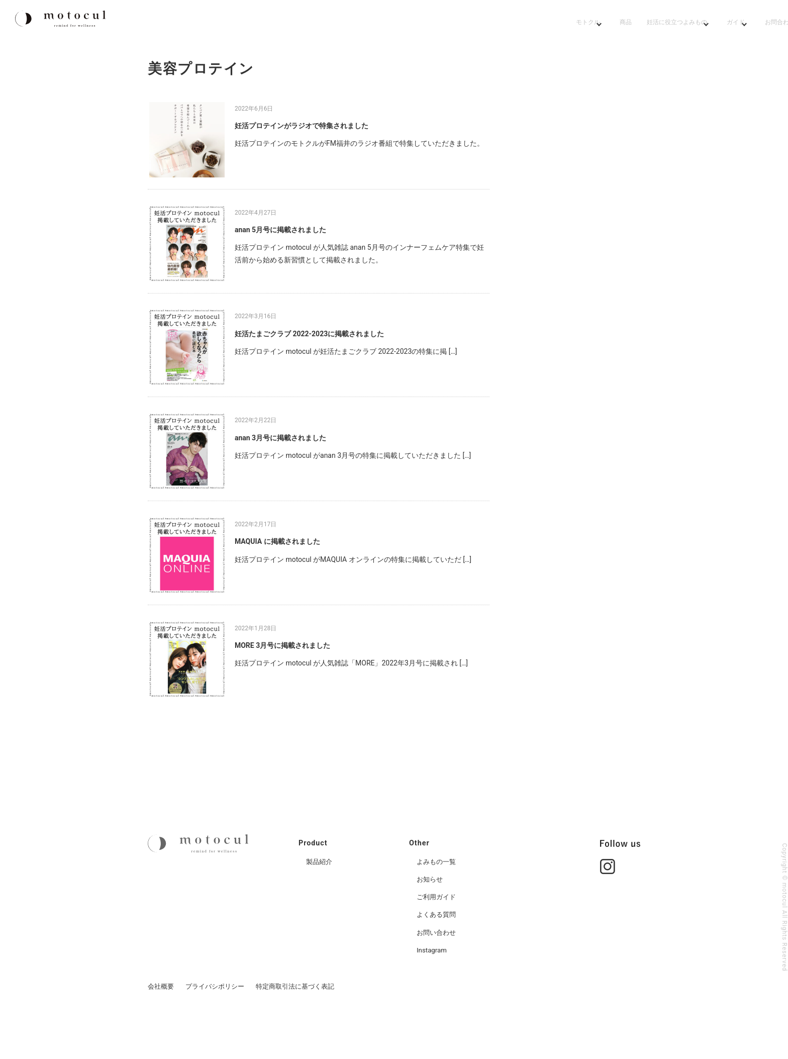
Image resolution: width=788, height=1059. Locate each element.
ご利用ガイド (438, 943)
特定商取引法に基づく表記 (295, 1032)
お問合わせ (646, 24)
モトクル (381, 24)
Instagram (432, 996)
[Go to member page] (760, 24)
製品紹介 (320, 908)
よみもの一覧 (438, 908)
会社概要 (161, 1032)
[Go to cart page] (718, 24)
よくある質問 (438, 961)
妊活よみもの (499, 24)
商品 (436, 24)
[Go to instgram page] (607, 907)
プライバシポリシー (214, 1032)
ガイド (583, 24)
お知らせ (431, 925)
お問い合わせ (438, 979)
